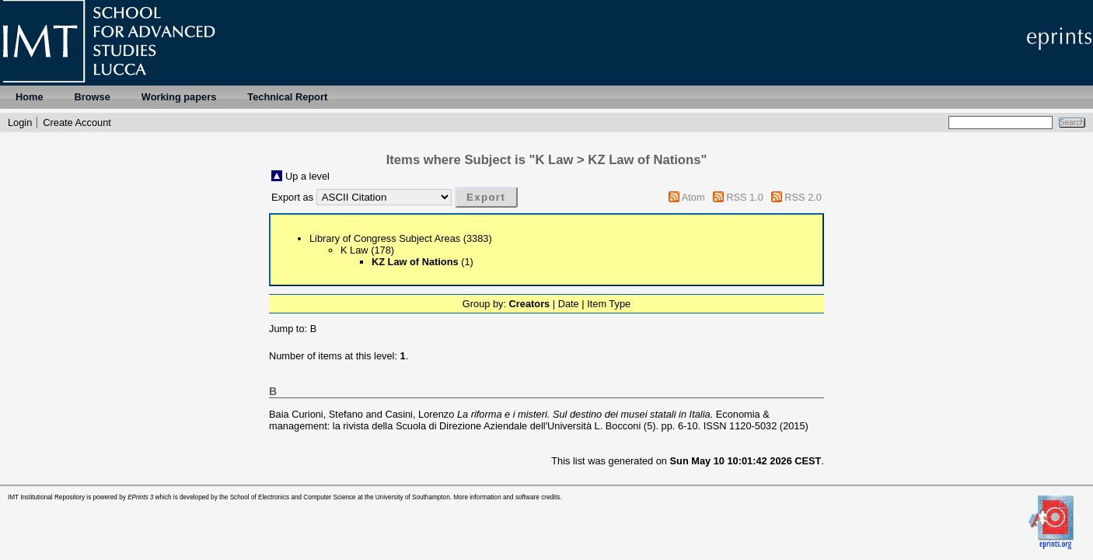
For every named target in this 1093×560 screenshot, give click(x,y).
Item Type (608, 304)
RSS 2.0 (803, 197)
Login (20, 122)
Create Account (77, 122)
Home (30, 97)
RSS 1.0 (744, 197)
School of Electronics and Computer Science (293, 497)
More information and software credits (506, 497)
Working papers (178, 97)
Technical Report (287, 97)
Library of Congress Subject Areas (384, 238)
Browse (92, 97)
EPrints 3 (140, 497)
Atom (693, 197)
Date (568, 304)
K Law (354, 250)
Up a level (307, 176)
